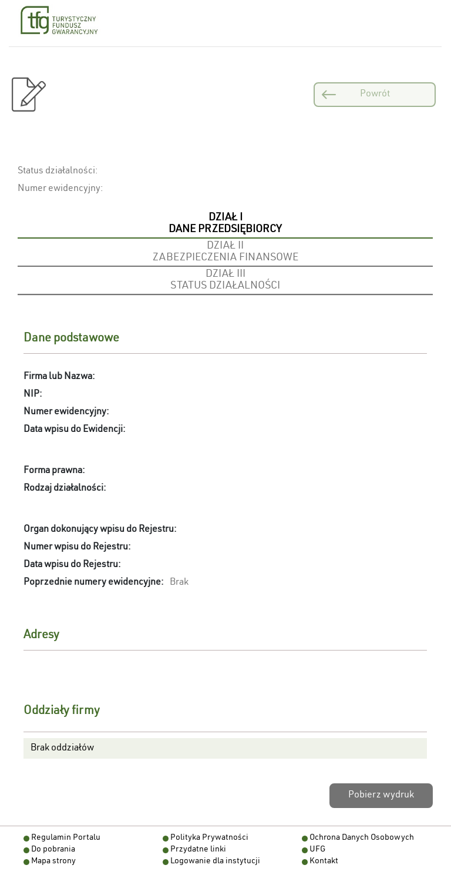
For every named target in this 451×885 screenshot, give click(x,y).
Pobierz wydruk (381, 795)
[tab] (225, 224)
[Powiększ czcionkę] (193, 23)
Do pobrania (53, 850)
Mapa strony (53, 861)
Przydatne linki (198, 850)
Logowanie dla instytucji (215, 861)
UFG (317, 850)
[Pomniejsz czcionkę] (168, 23)
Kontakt (323, 861)
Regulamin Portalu (65, 838)
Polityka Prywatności (209, 838)
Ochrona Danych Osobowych (361, 838)
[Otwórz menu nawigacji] (422, 23)
